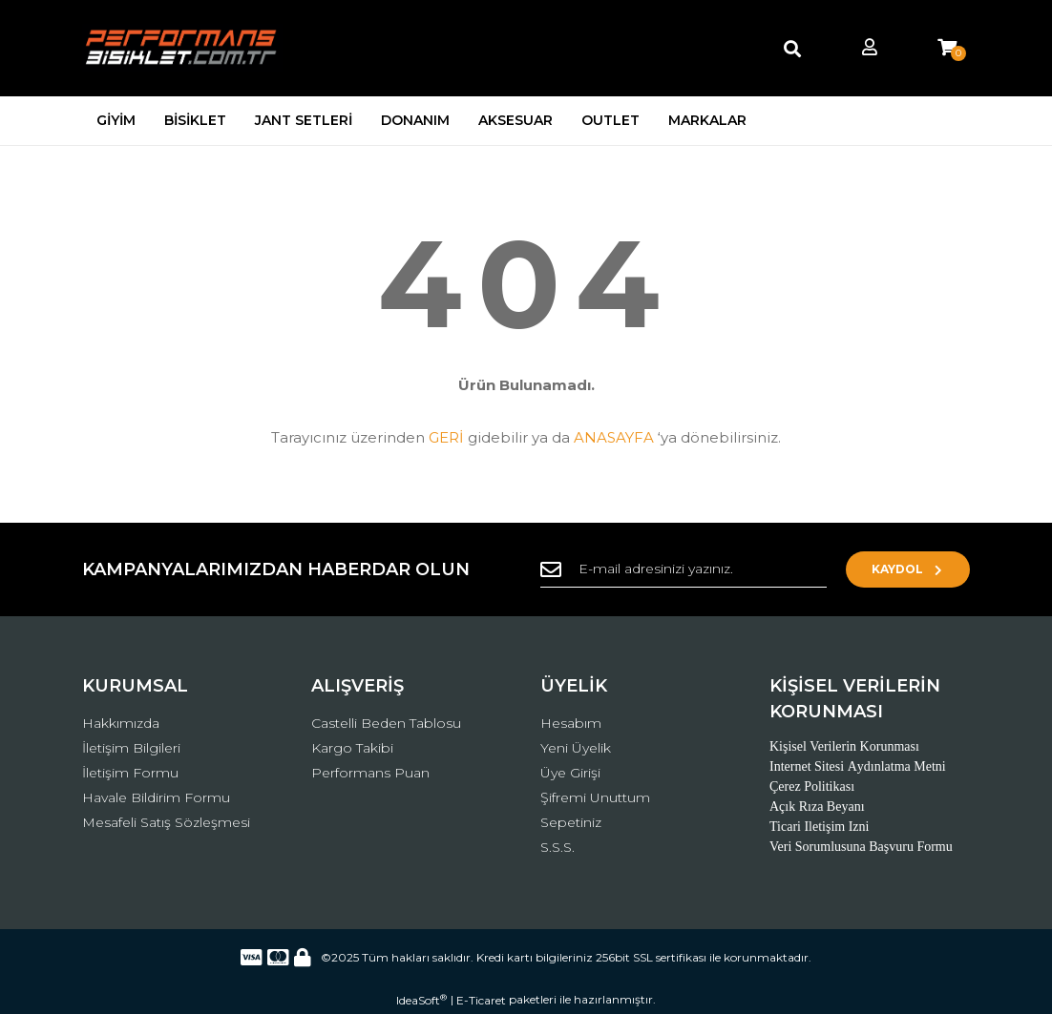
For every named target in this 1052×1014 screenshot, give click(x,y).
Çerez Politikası (811, 786)
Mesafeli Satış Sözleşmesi (166, 822)
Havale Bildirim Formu (156, 797)
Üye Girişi (570, 772)
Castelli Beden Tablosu (386, 723)
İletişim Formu (130, 772)
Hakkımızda (120, 723)
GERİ (446, 437)
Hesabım (570, 723)
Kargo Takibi (352, 747)
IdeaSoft (421, 999)
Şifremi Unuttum (595, 797)
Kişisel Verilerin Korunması (844, 746)
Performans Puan (370, 772)
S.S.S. (557, 847)
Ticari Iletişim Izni (819, 826)
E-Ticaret (481, 1000)
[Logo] (182, 48)
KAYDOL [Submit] (908, 569)
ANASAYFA (614, 437)
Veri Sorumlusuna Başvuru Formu (861, 846)
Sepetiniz (570, 822)
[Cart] (947, 48)
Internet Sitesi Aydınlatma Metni (857, 766)
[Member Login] (869, 48)
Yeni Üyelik (575, 747)
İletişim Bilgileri (131, 747)
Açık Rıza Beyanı (817, 806)
